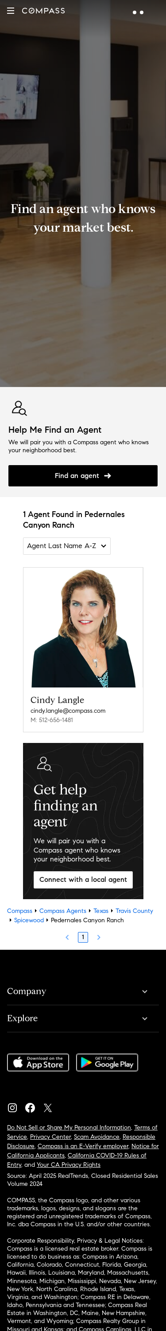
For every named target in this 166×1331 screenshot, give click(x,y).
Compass (19, 911)
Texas (100, 911)
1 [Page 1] (83, 937)
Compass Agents (62, 911)
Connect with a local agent (83, 879)
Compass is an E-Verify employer (83, 1146)
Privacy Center (50, 1137)
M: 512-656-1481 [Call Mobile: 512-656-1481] (52, 720)
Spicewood (29, 920)
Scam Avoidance (97, 1137)
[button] (10, 10)
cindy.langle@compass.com (68, 711)
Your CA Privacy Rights (68, 1165)
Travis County (134, 911)
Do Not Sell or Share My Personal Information (69, 1127)
